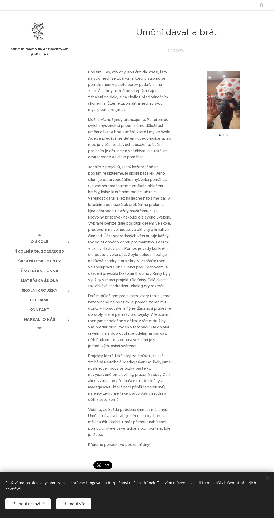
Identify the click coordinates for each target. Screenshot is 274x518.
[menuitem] (39, 241)
